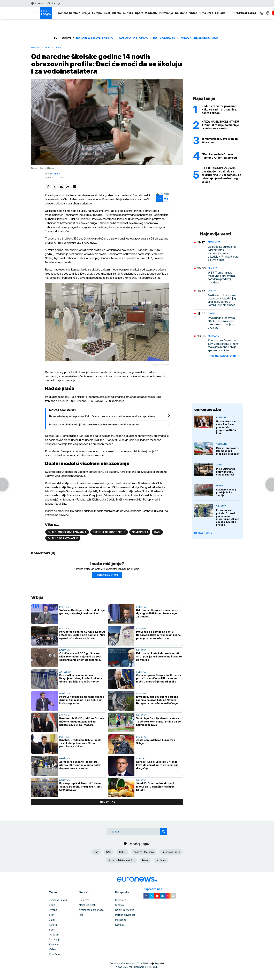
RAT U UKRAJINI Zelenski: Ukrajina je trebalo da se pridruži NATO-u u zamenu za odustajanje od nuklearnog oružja (221, 174)
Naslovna (36, 47)
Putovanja (166, 13)
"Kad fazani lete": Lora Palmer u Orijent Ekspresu (219, 156)
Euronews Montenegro (94, 37)
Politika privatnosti (125, 914)
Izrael (145, 860)
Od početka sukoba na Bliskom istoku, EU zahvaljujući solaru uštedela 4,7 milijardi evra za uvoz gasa (223, 253)
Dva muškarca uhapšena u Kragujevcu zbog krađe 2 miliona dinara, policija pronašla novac (80, 678)
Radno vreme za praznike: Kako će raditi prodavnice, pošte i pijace (219, 109)
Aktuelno (142, 628)
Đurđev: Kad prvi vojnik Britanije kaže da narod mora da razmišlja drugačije (157, 765)
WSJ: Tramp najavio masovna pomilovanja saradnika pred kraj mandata (221, 277)
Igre (81, 914)
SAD (108, 852)
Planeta (212, 268)
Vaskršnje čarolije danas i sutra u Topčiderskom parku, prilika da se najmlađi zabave (158, 721)
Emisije (220, 13)
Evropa (97, 13)
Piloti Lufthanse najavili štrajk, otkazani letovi (225, 471)
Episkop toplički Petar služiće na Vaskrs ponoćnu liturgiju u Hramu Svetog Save (80, 786)
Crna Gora (206, 13)
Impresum (120, 900)
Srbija (86, 13)
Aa (159, 198)
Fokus (211, 313)
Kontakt (119, 924)
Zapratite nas (154, 889)
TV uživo (84, 900)
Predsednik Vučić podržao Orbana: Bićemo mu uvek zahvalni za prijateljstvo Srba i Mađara (82, 721)
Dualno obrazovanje (63, 538)
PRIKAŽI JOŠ (203, 533)
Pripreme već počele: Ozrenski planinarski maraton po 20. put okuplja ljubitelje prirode (227, 517)
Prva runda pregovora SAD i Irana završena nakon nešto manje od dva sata (221, 322)
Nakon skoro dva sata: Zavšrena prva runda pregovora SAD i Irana (226, 427)
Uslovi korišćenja (124, 909)
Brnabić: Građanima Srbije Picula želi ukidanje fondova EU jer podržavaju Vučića (80, 743)
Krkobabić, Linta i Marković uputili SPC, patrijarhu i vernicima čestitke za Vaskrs (159, 656)
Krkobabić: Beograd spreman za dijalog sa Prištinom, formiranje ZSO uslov (157, 613)
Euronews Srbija (171, 852)
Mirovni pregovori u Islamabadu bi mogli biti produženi (228, 451)
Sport (139, 13)
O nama (119, 904)
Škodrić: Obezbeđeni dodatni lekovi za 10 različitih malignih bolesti (155, 786)
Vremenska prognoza (91, 909)
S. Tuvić (55, 173)
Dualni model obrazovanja (67, 532)
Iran (96, 852)
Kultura (128, 13)
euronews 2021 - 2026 (136, 963)
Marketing (120, 919)
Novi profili (140, 532)
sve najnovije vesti (225, 356)
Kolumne (181, 13)
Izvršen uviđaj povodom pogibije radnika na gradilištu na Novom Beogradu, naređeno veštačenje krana (157, 700)
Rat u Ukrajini (164, 37)
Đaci (157, 532)
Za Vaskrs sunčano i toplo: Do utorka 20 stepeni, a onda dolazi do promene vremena (80, 765)
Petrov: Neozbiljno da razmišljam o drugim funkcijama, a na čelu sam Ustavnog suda (81, 700)
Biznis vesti (214, 242)
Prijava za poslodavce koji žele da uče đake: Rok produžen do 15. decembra (94, 424)
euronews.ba (207, 409)
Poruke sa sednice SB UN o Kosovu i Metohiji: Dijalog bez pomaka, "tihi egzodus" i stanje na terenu (82, 635)
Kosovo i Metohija (133, 37)
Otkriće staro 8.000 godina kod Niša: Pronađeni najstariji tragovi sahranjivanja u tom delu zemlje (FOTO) (80, 656)
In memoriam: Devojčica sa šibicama (220, 140)
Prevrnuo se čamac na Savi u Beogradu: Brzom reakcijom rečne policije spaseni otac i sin (158, 635)
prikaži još (107, 802)
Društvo (58, 47)
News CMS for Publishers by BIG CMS (137, 966)
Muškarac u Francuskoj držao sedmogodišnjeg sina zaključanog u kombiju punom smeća (222, 300)
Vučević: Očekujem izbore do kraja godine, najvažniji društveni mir (82, 611)
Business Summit (68, 13)
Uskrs (122, 852)
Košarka (161, 860)
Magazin (151, 13)
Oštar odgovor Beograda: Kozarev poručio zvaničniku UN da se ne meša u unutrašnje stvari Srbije (158, 678)
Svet (107, 13)
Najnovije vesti (87, 904)
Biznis (116, 13)
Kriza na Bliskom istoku (199, 37)
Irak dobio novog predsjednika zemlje (226, 492)
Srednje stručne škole (109, 532)
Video (193, 13)
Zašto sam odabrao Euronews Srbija (155, 741)
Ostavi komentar (107, 575)
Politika (64, 607)
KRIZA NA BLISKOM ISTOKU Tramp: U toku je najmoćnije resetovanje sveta (220, 125)
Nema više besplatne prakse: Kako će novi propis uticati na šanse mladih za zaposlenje (102, 416)
